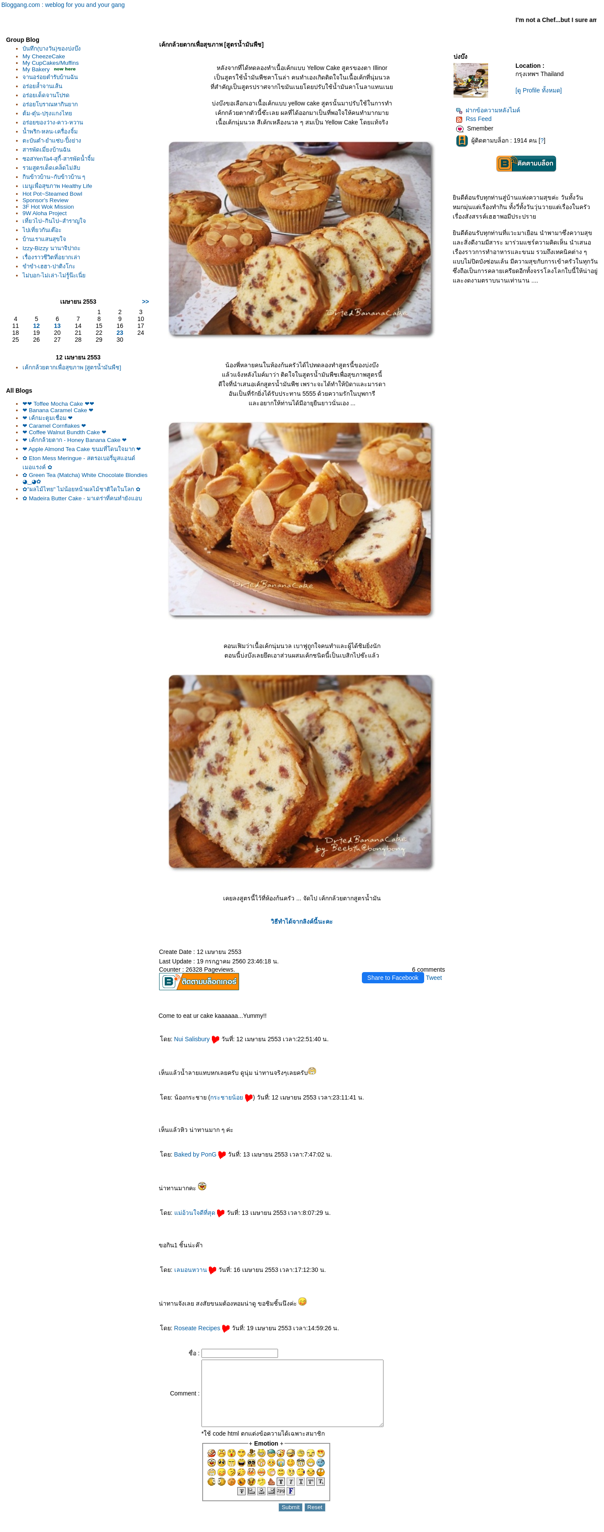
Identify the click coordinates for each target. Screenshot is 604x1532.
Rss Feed (474, 118)
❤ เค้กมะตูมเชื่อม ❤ (47, 418)
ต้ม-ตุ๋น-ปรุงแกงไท (47, 113)
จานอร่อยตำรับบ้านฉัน (50, 77)
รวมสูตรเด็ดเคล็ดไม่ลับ (51, 168)
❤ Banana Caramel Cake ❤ (57, 410)
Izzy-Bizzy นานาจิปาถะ (51, 248)
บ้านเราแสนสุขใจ (44, 239)
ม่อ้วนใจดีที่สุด (199, 1212)
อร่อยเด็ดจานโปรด (46, 95)
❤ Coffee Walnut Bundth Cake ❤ (64, 432)
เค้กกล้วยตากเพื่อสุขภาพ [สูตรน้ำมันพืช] (71, 367)
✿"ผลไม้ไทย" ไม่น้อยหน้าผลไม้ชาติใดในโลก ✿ (81, 489)
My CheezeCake (43, 56)
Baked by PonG (200, 1154)
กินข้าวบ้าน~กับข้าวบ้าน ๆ (54, 177)
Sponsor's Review (45, 200)
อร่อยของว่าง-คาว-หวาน (52, 122)
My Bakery (36, 69)
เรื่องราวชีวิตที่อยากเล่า (51, 257)
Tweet (434, 977)
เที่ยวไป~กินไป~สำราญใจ (54, 221)
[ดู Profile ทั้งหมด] (538, 90)
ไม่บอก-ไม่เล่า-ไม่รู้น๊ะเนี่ (54, 275)
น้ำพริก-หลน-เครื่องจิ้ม (50, 131)
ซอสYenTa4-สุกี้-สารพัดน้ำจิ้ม (58, 159)
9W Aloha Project (44, 213)
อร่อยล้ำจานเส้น (42, 86)
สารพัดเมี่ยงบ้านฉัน (46, 149)
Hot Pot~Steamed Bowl (52, 194)
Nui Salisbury (197, 1039)
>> (145, 301)
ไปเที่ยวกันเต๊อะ (41, 230)
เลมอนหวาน (195, 1269)
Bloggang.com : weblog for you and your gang (63, 4)
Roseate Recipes (202, 1328)
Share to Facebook (393, 977)
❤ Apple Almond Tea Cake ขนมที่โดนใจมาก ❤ (81, 449)
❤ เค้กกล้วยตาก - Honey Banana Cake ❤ (74, 440)
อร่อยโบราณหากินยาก (50, 104)
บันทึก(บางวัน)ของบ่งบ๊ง (51, 48)
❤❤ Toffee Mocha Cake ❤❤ (58, 403)
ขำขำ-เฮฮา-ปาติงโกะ (48, 266)
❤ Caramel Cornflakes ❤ (54, 426)
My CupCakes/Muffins (50, 63)
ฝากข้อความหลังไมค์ (488, 110)
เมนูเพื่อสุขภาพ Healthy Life (57, 186)
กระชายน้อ (231, 1097)
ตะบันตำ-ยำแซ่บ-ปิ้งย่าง (51, 140)
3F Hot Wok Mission (48, 206)
